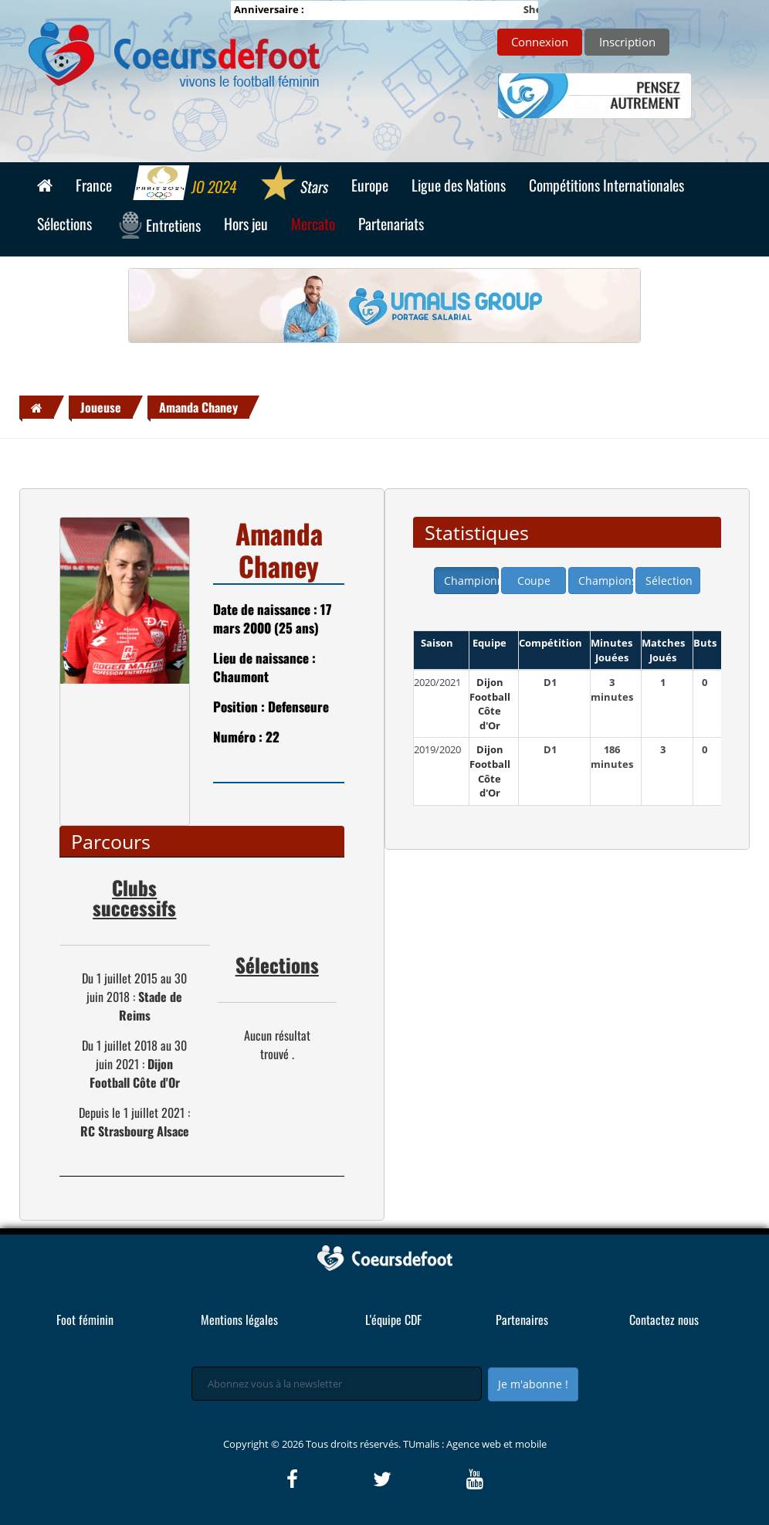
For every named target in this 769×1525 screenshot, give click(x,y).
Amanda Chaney (198, 407)
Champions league (605, 580)
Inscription (627, 41)
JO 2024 (186, 184)
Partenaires (522, 1319)
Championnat (471, 580)
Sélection (669, 580)
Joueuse (100, 407)
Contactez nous (664, 1319)
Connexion (539, 41)
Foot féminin (84, 1319)
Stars (293, 184)
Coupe (533, 580)
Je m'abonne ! (533, 1384)
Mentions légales (239, 1319)
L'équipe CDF (393, 1319)
